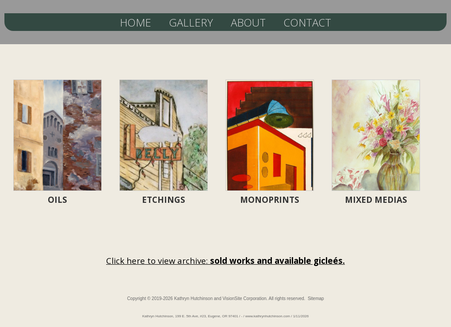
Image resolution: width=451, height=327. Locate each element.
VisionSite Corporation (244, 298)
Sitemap (316, 298)
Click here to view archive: (225, 260)
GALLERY (191, 22)
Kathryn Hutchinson (193, 298)
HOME (135, 22)
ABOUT (248, 22)
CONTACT (307, 22)
